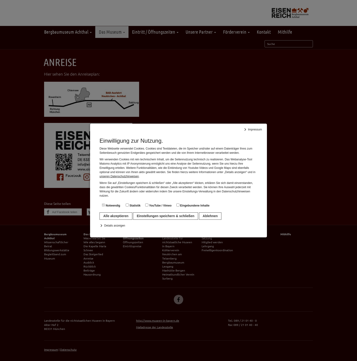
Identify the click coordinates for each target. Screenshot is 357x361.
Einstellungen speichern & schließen (165, 216)
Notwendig (111, 205)
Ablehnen (210, 216)
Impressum (255, 129)
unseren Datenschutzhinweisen (119, 176)
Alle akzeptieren (116, 216)
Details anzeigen (114, 225)
